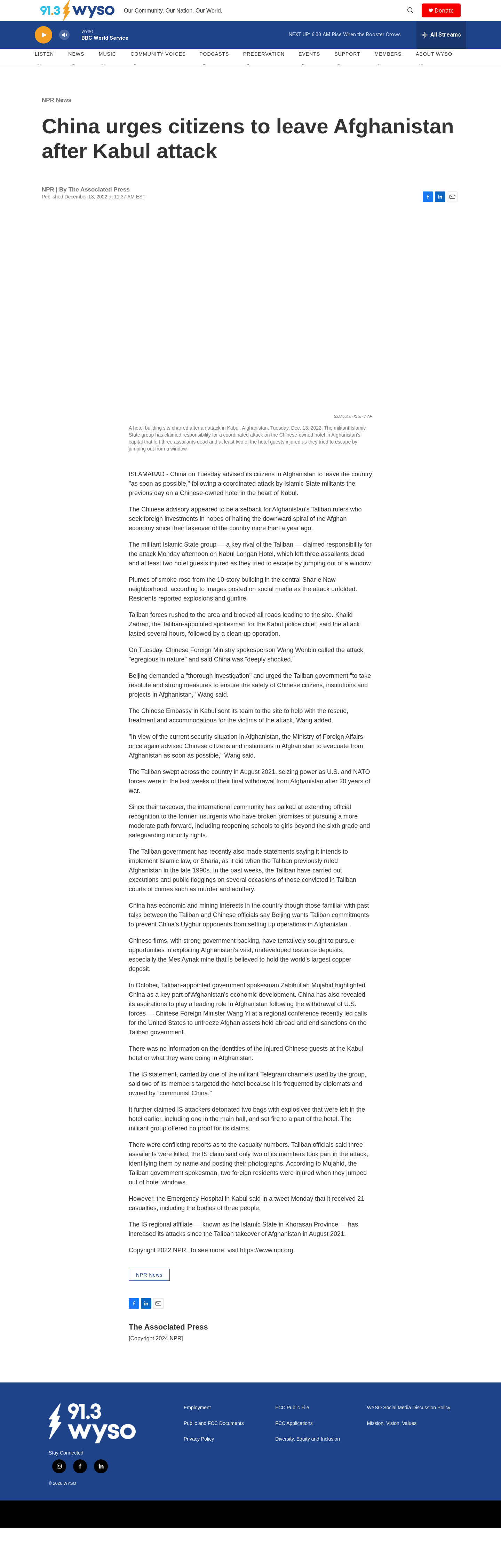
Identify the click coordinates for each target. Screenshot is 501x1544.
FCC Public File (292, 1423)
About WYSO (434, 69)
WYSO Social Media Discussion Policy (409, 1423)
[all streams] (441, 50)
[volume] (64, 50)
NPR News (56, 115)
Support (347, 69)
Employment (197, 1423)
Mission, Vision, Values (392, 1439)
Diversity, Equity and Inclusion (307, 1454)
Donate (448, 18)
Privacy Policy (199, 1454)
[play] (43, 51)
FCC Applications (293, 1439)
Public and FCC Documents (214, 1439)
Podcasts (214, 69)
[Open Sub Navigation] (40, 81)
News (76, 69)
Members (388, 69)
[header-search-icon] (413, 18)
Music (107, 69)
